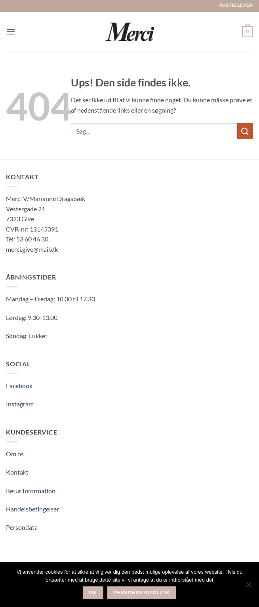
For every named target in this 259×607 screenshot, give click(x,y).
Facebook (19, 385)
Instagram (20, 404)
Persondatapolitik (142, 593)
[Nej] (248, 586)
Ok (93, 593)
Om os (15, 454)
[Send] (245, 131)
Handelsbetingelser (32, 509)
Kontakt (17, 472)
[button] (10, 31)
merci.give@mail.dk (32, 249)
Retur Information (30, 490)
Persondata (22, 527)
